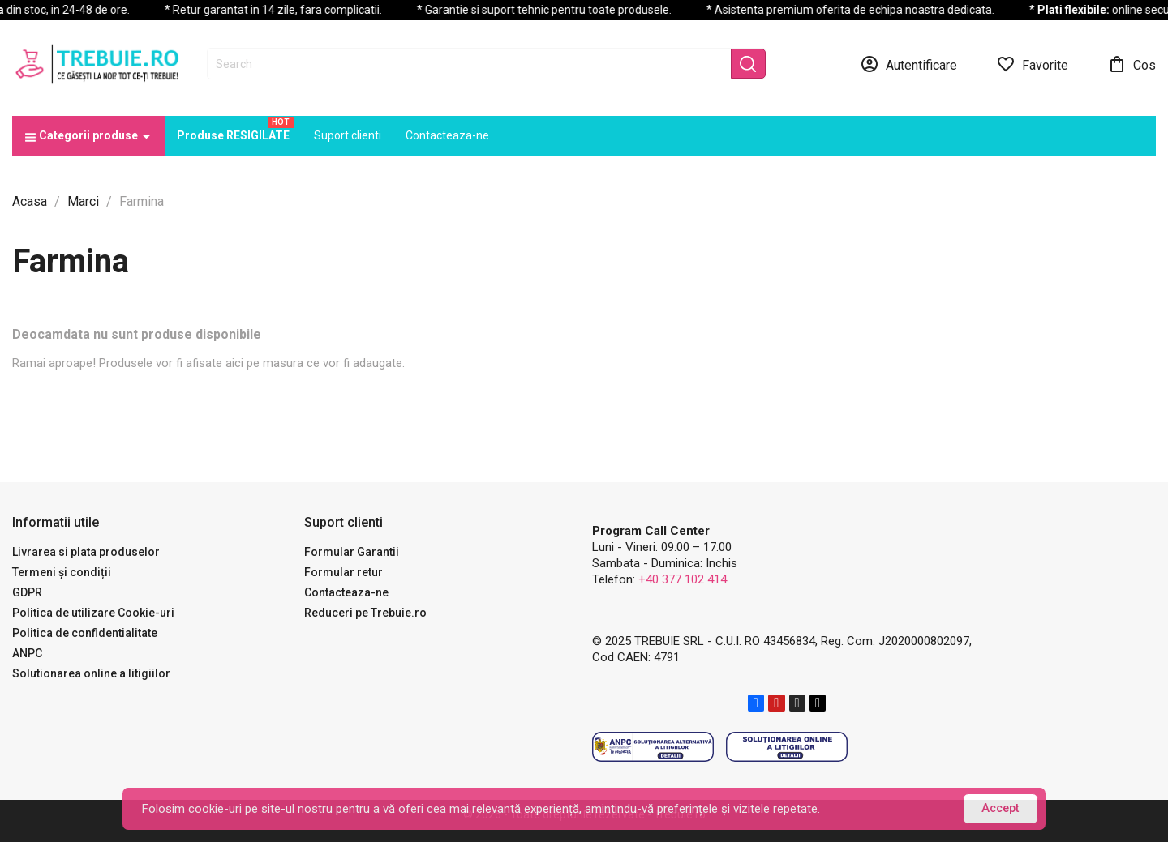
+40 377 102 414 (682, 579)
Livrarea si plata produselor (86, 551)
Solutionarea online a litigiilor (91, 673)
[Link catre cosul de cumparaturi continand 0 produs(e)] (1131, 64)
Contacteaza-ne (346, 592)
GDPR (27, 592)
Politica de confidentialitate (84, 632)
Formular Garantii (351, 551)
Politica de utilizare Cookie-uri (93, 612)
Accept (1000, 808)
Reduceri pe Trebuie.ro (365, 612)
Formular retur (343, 572)
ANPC (27, 653)
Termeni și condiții (61, 572)
